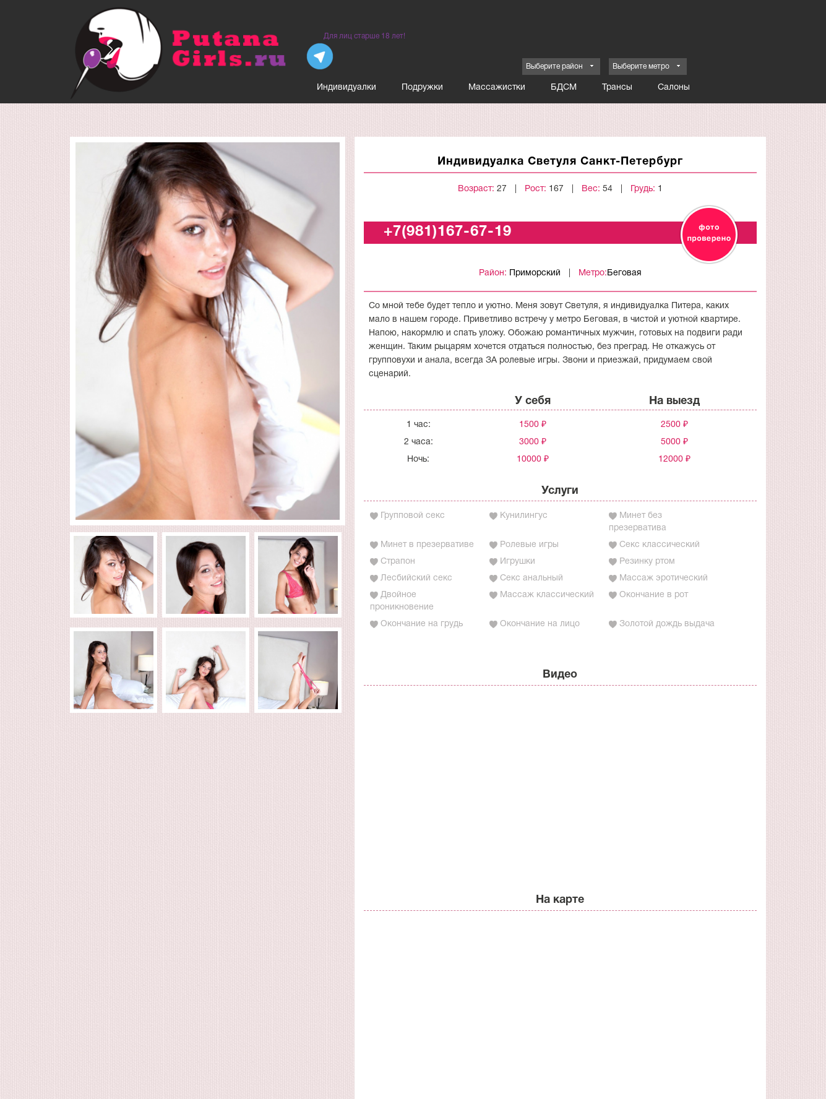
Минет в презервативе (427, 545)
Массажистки (496, 88)
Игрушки (517, 562)
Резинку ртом (647, 562)
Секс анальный (531, 578)
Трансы (617, 88)
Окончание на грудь (422, 624)
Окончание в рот (653, 595)
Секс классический (659, 545)
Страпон (398, 562)
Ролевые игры (529, 545)
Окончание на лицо (540, 624)
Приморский (535, 273)
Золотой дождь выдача (667, 624)
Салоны (674, 88)
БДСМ (564, 88)
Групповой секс (413, 516)
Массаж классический (547, 595)
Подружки (422, 88)
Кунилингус (524, 516)
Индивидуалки (346, 88)
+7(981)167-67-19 (448, 232)
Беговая (624, 273)
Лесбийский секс (416, 578)
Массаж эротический (663, 578)
